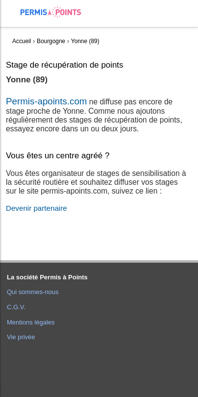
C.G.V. (16, 307)
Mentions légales (31, 322)
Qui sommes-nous (32, 292)
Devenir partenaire (36, 208)
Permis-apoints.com (46, 101)
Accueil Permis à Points (56, 12)
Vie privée (21, 337)
